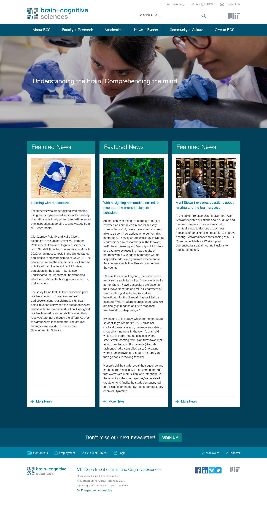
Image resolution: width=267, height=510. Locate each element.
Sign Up (170, 438)
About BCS (41, 30)
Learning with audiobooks (50, 203)
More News (44, 401)
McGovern (212, 453)
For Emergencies (86, 490)
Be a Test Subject (96, 453)
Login (122, 453)
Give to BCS (224, 30)
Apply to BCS (204, 4)
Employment (67, 453)
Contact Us (233, 4)
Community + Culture (186, 30)
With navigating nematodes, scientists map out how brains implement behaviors (131, 208)
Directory (178, 4)
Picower (235, 453)
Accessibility (105, 490)
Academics (113, 30)
